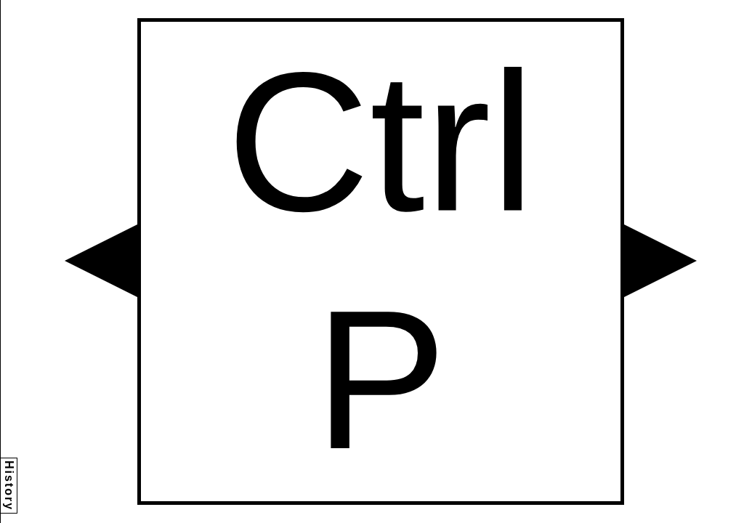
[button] (101, 260)
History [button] (9, 486)
